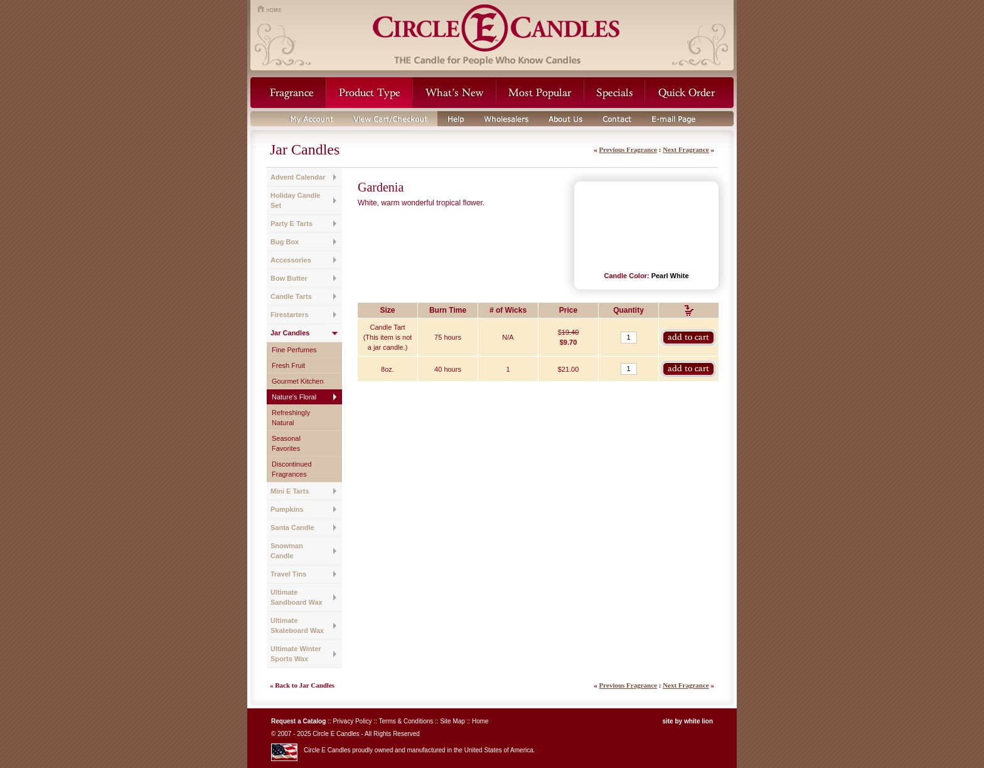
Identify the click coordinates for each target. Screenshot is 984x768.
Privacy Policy (352, 721)
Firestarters (289, 314)
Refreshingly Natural (291, 417)
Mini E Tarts (289, 491)
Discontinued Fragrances (292, 469)
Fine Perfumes (294, 350)
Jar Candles (289, 333)
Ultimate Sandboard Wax (296, 597)
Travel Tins (288, 574)
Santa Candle (292, 527)
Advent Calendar (297, 177)
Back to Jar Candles (304, 685)
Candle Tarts (291, 296)
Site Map (452, 721)
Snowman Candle (286, 551)
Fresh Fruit (288, 365)
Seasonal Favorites (286, 443)
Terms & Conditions (406, 721)
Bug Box (284, 242)
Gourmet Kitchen (298, 381)
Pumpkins (287, 509)
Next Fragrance (686, 149)
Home (480, 721)
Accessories (290, 260)
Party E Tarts (291, 223)
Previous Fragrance (628, 149)
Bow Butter (289, 278)
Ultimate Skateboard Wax (297, 625)
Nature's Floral (294, 397)
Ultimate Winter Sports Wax (295, 654)
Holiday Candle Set (295, 200)
